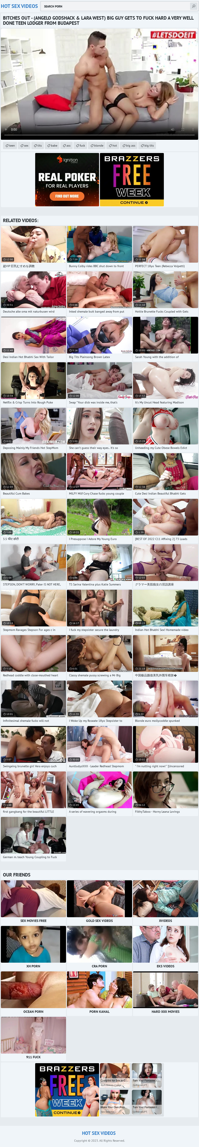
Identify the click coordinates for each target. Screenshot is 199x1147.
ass (68, 145)
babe (54, 145)
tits (39, 145)
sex (26, 145)
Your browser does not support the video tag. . (99, 84)
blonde (98, 145)
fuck (82, 145)
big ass (130, 145)
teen (12, 145)
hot (114, 145)
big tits (149, 145)
